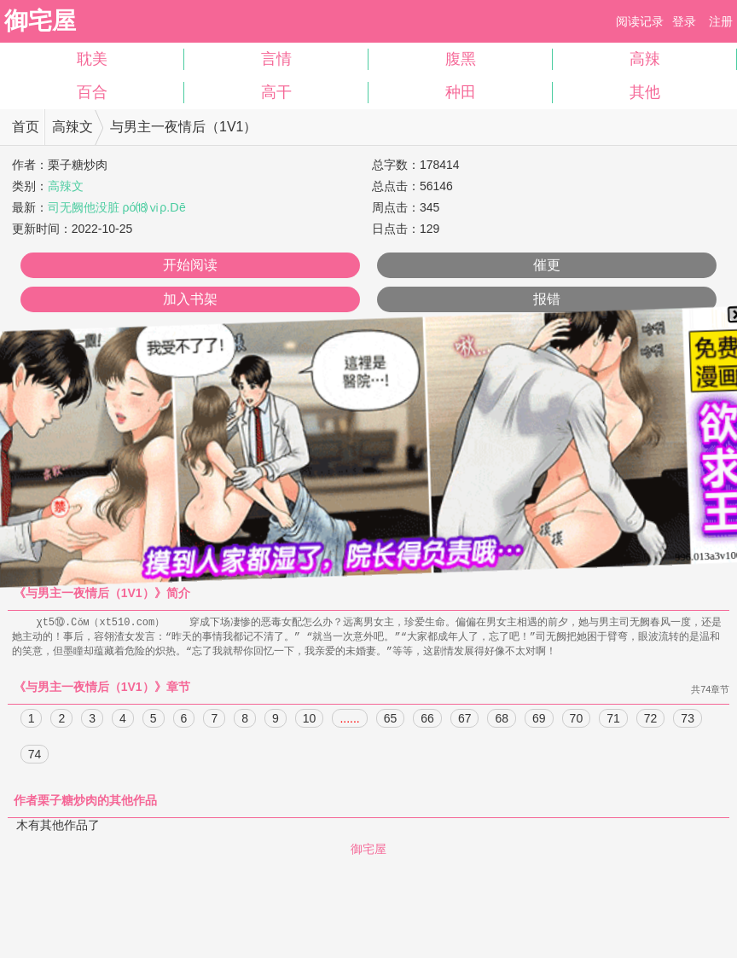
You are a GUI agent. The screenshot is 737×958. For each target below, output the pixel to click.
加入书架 (190, 299)
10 (309, 721)
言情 (276, 58)
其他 (645, 92)
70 (576, 721)
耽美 (92, 58)
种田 (460, 92)
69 (539, 721)
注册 (721, 21)
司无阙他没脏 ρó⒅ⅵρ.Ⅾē (117, 207)
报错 (546, 299)
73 (687, 721)
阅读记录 (640, 21)
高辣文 (72, 126)
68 (501, 721)
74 (35, 756)
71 (613, 721)
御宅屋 (40, 21)
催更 (546, 265)
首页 (25, 126)
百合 (92, 92)
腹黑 (460, 58)
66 (427, 721)
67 (465, 721)
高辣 (645, 58)
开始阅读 (190, 265)
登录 (684, 21)
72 (651, 721)
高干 (276, 92)
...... (349, 721)
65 (391, 721)
